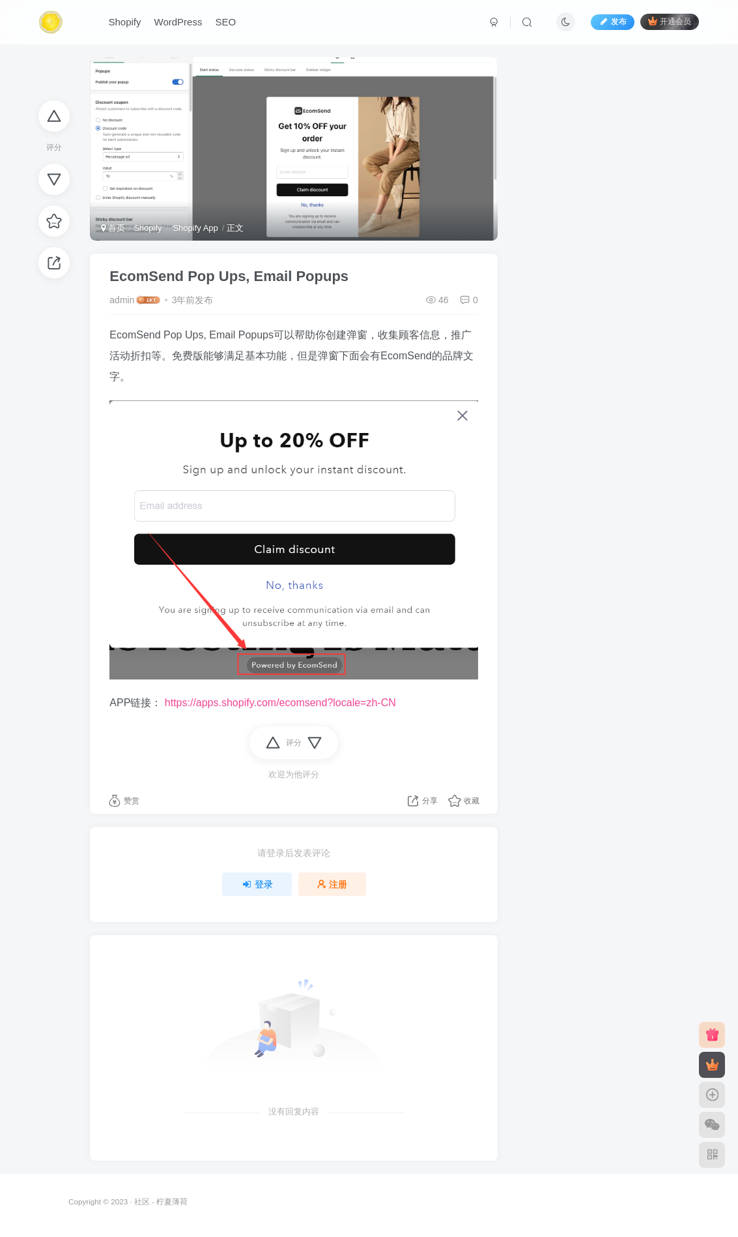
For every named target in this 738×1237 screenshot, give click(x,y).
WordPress (178, 21)
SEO (226, 21)
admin (121, 300)
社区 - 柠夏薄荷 (161, 1201)
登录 (257, 884)
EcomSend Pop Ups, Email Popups (228, 276)
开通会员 (669, 21)
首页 (113, 228)
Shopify (125, 21)
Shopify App (194, 228)
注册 (332, 884)
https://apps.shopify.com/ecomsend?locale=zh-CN (280, 702)
